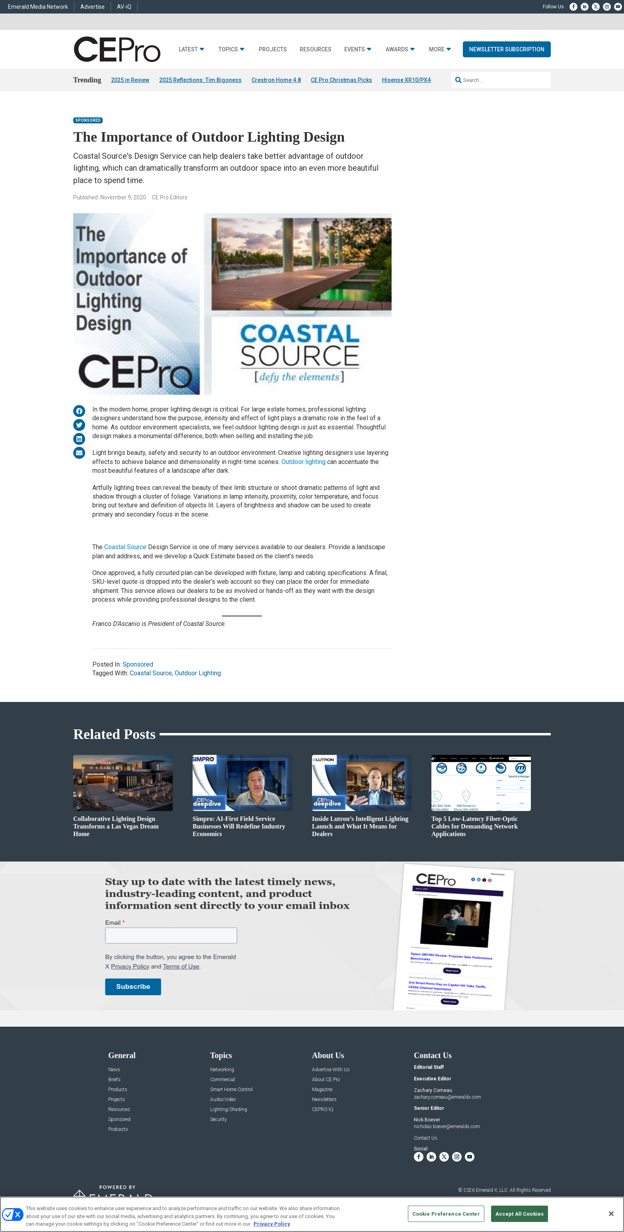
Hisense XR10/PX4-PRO (413, 80)
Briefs (114, 1079)
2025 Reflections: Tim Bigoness (200, 80)
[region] (312, 1214)
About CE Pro (326, 1079)
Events (354, 50)
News (114, 1069)
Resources (316, 50)
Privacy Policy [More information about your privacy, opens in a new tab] (272, 1224)
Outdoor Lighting (198, 673)
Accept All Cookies (519, 1213)
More (437, 50)
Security (218, 1119)
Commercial (222, 1079)
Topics (228, 50)
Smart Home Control (231, 1089)
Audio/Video (223, 1099)
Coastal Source (125, 547)
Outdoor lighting (303, 462)
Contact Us (425, 1138)
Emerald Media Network (38, 7)
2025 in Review (130, 80)
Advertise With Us (331, 1069)
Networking (222, 1069)
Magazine (322, 1089)
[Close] (611, 1213)
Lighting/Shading (228, 1109)
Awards (397, 50)
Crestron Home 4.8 (276, 80)
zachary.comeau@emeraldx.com (447, 1097)
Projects (273, 50)
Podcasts (118, 1129)
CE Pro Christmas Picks (341, 80)
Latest (188, 50)
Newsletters (324, 1099)
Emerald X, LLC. (492, 1190)
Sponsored (88, 120)
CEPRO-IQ (322, 1109)
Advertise (92, 7)
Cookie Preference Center (446, 1213)
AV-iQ (124, 7)
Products (117, 1089)
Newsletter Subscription (506, 49)
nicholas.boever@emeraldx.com (447, 1126)
